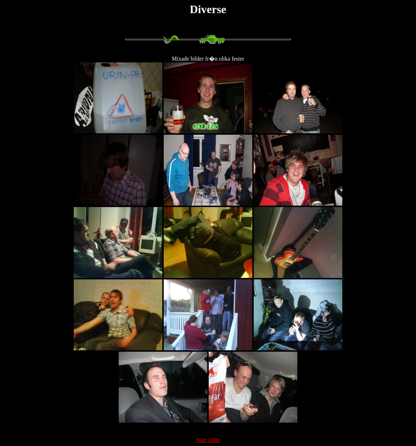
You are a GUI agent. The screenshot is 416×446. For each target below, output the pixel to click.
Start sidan (208, 440)
